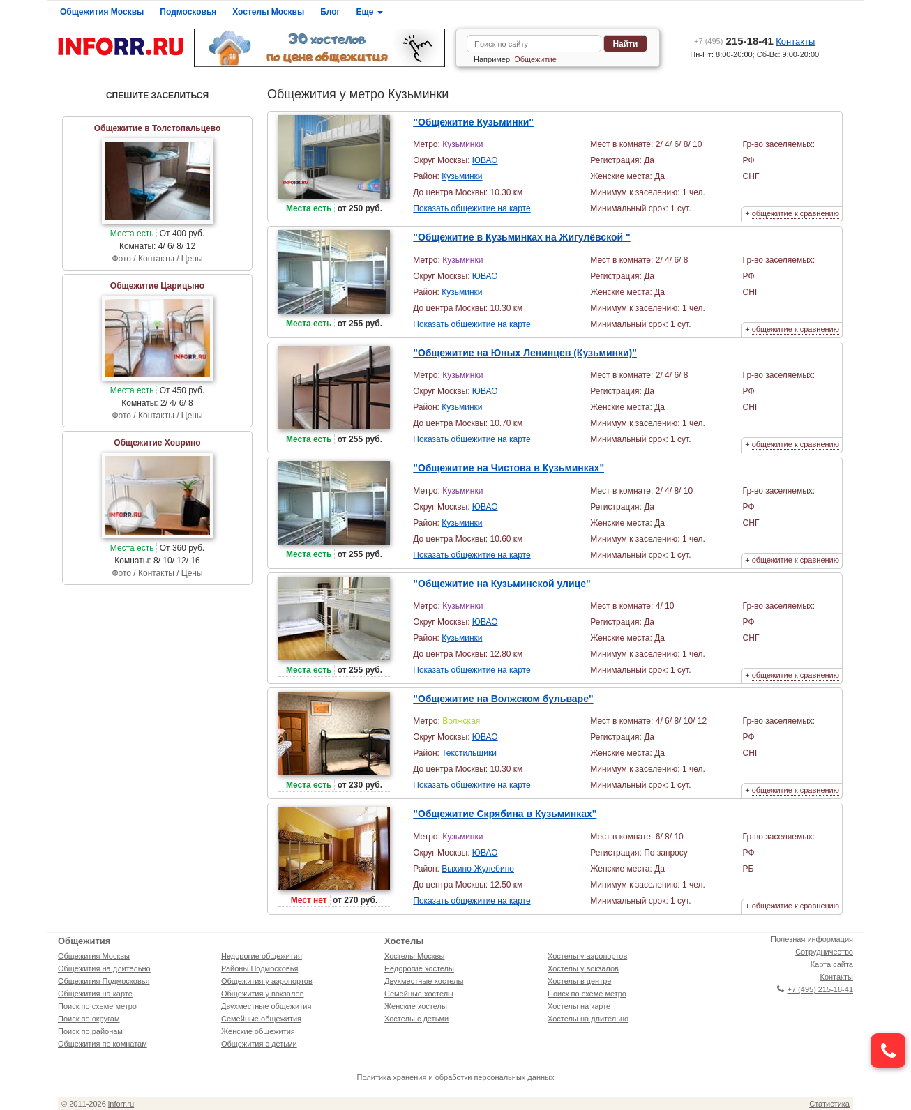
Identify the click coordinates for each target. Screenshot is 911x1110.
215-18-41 (734, 41)
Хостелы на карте (579, 1006)
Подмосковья (188, 12)
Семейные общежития (261, 1018)
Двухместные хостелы (423, 981)
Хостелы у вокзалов (583, 968)
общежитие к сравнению (795, 213)
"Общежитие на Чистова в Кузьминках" (508, 467)
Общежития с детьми (259, 1044)
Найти (625, 44)
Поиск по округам (89, 1018)
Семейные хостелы (418, 993)
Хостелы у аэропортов (587, 956)
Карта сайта (832, 964)
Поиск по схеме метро (97, 1006)
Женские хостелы (415, 1006)
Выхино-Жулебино (478, 869)
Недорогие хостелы (419, 968)
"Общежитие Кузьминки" (473, 122)
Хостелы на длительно (588, 1018)
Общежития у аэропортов (267, 981)
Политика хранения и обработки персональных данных (456, 1077)
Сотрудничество (824, 952)
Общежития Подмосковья (103, 981)
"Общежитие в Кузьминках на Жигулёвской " (521, 237)
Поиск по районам (90, 1031)
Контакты (795, 41)
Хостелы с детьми (416, 1018)
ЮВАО (485, 160)
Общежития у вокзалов (262, 993)
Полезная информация (812, 939)
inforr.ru (121, 1104)
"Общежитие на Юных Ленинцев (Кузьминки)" (525, 352)
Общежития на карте (95, 993)
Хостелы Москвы (268, 12)
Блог (330, 12)
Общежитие (535, 59)
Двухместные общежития (266, 1006)
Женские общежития (258, 1031)
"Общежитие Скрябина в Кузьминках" (504, 813)
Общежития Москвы (102, 12)
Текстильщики (469, 753)
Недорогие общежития (261, 956)
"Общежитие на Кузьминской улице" (501, 583)
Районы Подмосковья (259, 968)
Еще (369, 12)
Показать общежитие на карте (471, 208)
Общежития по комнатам (102, 1044)
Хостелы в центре (579, 981)
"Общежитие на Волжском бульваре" (503, 698)
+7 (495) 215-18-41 (815, 989)
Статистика (829, 1104)
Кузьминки (462, 176)
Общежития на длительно (104, 968)
